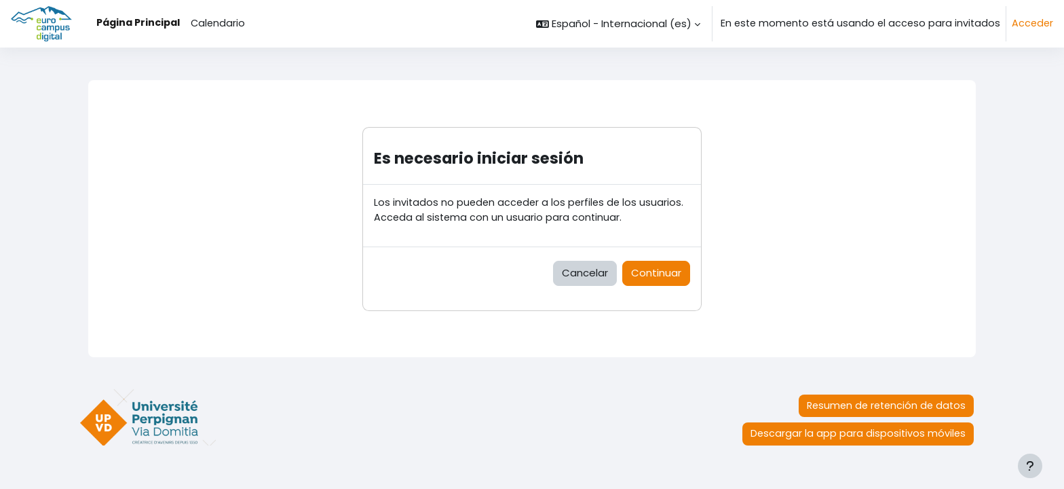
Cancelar (585, 273)
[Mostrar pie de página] (1030, 466)
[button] (618, 24)
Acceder (1032, 23)
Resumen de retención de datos (886, 405)
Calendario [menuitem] (218, 23)
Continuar (656, 273)
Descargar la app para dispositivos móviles (858, 433)
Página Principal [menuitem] (138, 22)
